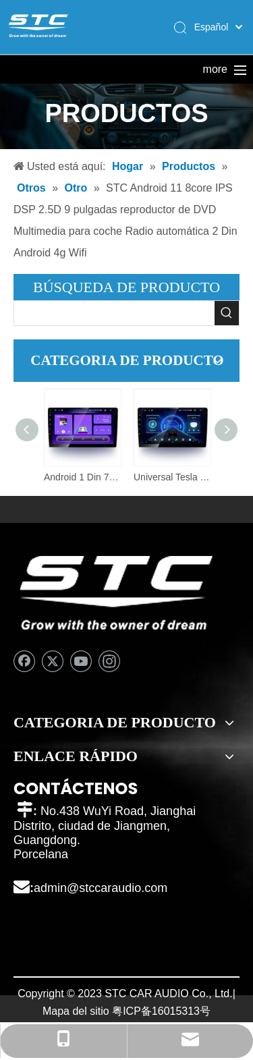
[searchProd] (114, 313)
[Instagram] (109, 661)
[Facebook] (24, 661)
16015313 (176, 1011)
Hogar (49, 69)
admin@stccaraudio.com (100, 888)
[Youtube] (81, 661)
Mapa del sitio (76, 1011)
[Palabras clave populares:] (227, 313)
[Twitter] (52, 661)
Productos (147, 69)
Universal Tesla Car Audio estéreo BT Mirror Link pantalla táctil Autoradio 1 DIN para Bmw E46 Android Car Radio (172, 477)
